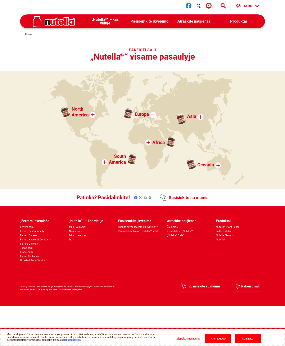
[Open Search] (223, 6)
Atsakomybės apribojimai (70, 290)
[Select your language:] (248, 6)
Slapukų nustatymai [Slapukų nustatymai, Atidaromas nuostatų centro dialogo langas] (188, 338)
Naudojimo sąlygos (83, 286)
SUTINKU (247, 338)
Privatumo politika (28, 290)
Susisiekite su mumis (188, 197)
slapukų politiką (72, 339)
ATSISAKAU (218, 338)
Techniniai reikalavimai (104, 286)
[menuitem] (105, 21)
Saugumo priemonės (47, 290)
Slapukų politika (66, 286)
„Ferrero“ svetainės (34, 221)
